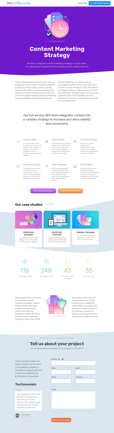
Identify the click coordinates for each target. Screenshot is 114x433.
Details (53, 389)
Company (79, 377)
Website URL (57, 359)
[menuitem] (83, 3)
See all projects (50, 204)
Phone (53, 377)
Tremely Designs (85, 232)
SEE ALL (19, 390)
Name (54, 368)
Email (78, 368)
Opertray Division (28, 233)
